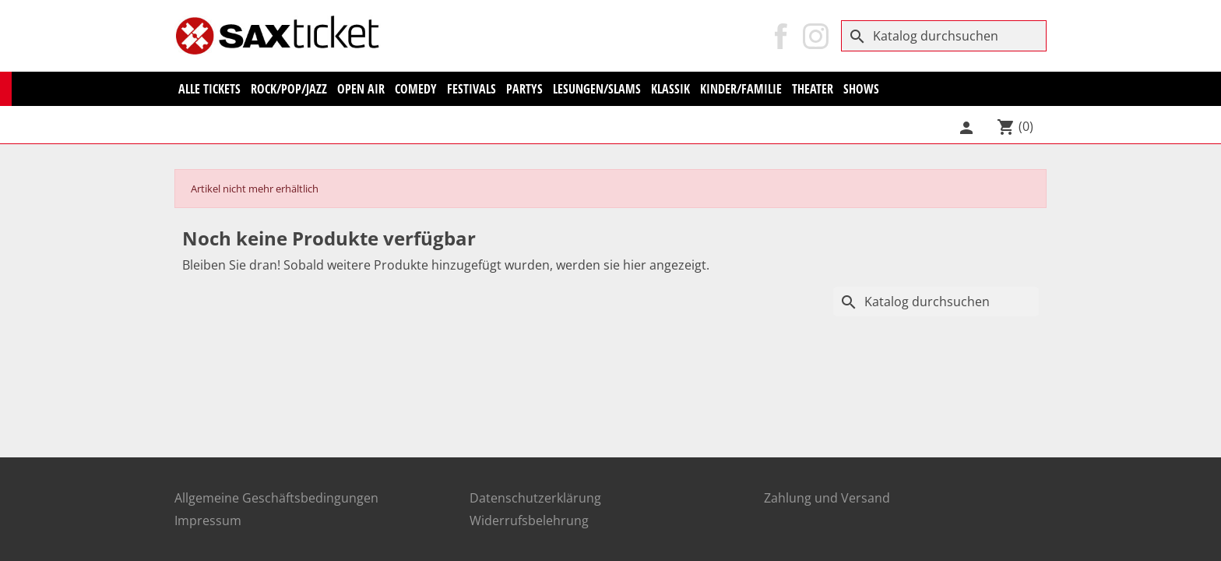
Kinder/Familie (741, 88)
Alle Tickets (209, 88)
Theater (812, 88)
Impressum (207, 520)
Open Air (361, 88)
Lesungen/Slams (597, 88)
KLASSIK (670, 88)
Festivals (471, 88)
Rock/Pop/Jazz (289, 88)
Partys (524, 88)
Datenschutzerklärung (535, 497)
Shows (861, 88)
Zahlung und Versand (827, 497)
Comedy (416, 88)
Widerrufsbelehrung (529, 520)
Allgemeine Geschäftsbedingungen (276, 497)
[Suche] (944, 36)
